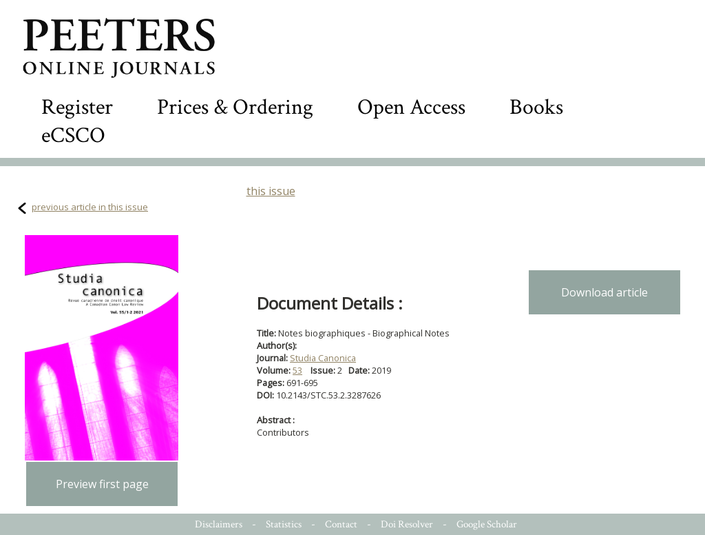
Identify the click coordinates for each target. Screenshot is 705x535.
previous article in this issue (90, 207)
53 (297, 370)
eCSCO (73, 135)
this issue (270, 191)
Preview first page (102, 484)
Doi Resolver (407, 524)
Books (536, 107)
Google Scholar (486, 524)
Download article (604, 292)
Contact (341, 524)
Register (77, 107)
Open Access (411, 107)
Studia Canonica (323, 358)
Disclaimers (218, 524)
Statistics (284, 524)
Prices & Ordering (235, 107)
